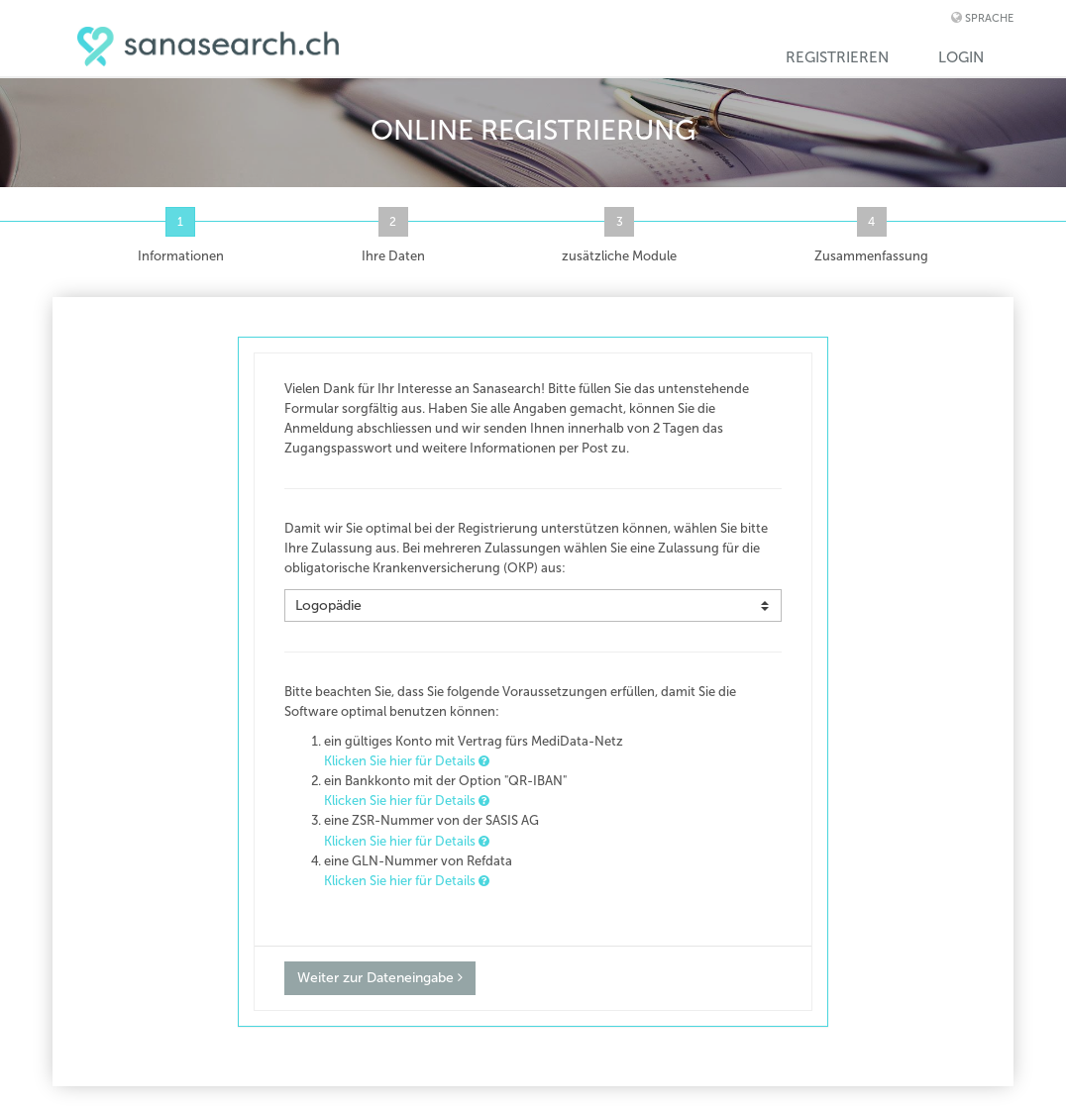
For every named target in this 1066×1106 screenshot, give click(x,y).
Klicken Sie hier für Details (406, 761)
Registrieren (837, 57)
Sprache (989, 18)
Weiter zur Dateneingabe (380, 977)
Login (961, 57)
